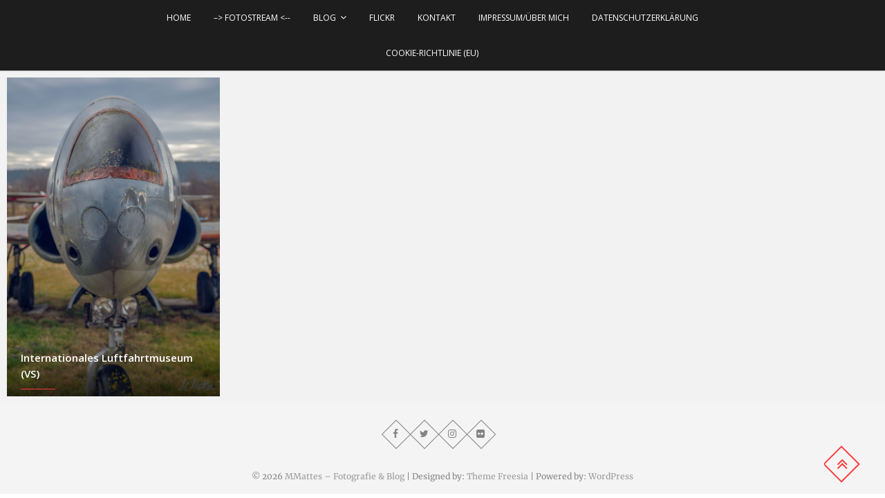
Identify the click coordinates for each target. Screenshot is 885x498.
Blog (324, 18)
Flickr (382, 18)
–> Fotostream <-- (252, 18)
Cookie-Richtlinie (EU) (432, 53)
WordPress (610, 476)
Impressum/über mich (523, 18)
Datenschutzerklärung (645, 18)
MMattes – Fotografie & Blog (344, 476)
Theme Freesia (497, 476)
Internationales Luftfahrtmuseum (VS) (107, 365)
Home (179, 18)
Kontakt (437, 18)
